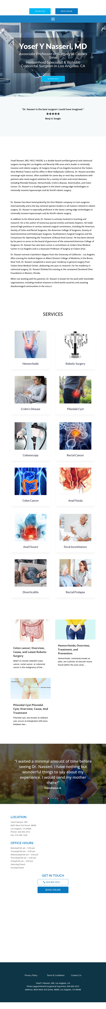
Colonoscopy (31, 455)
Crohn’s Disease (30, 409)
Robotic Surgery (75, 363)
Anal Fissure (30, 546)
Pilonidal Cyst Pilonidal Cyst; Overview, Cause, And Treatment (30, 709)
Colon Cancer (30, 500)
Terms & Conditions (55, 975)
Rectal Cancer (75, 455)
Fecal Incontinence (75, 546)
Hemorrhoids (30, 363)
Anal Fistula (75, 500)
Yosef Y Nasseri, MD (53, 46)
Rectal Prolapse (75, 592)
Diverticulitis (31, 592)
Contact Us (76, 975)
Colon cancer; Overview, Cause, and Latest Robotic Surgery (30, 652)
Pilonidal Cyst (75, 409)
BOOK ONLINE (66, 11)
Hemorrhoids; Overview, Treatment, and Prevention (74, 649)
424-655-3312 (40, 11)
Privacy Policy (31, 975)
